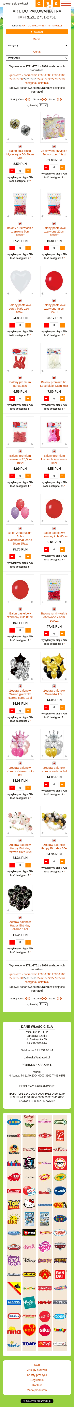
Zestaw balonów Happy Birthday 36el (54, 846)
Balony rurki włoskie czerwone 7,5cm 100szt (54, 617)
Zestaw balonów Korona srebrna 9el (54, 769)
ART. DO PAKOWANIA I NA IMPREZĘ (42, 25)
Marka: (37, 39)
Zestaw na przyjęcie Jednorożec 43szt (54, 152)
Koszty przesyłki (37, 1375)
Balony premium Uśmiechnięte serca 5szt (54, 459)
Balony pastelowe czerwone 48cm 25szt (54, 308)
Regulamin (37, 1380)
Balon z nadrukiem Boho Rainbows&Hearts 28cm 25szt (20, 538)
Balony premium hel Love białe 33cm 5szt (54, 383)
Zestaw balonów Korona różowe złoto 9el (20, 771)
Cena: (37, 51)
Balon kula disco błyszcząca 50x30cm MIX (20, 154)
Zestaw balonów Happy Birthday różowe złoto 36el (20, 848)
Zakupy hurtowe (37, 1369)
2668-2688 (45, 75)
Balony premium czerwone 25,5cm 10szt (20, 459)
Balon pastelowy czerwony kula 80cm (54, 534)
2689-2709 (58, 75)
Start (37, 1364)
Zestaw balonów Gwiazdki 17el (54, 692)
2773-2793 (58, 79)
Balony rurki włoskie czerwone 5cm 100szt (20, 231)
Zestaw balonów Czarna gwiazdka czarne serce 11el (20, 694)
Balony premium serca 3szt (20, 383)
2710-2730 (16, 79)
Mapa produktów (37, 1390)
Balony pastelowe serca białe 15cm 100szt (20, 308)
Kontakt (37, 1385)
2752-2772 (44, 79)
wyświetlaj (32, 105)
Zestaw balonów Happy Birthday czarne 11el (20, 925)
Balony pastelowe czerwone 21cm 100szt (54, 231)
